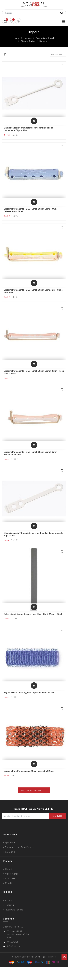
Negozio (28, 38)
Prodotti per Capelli (45, 38)
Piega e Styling (28, 41)
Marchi (8, 883)
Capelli (8, 869)
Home (16, 38)
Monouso (10, 878)
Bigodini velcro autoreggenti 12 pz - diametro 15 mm (29, 692)
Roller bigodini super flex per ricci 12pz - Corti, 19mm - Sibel (33, 614)
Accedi (8, 900)
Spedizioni (10, 842)
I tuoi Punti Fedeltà (14, 909)
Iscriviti (57, 816)
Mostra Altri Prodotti (34, 790)
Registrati (10, 905)
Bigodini (43, 41)
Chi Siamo (10, 851)
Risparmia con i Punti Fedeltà (19, 847)
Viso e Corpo (12, 873)
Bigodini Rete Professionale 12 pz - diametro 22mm (29, 771)
